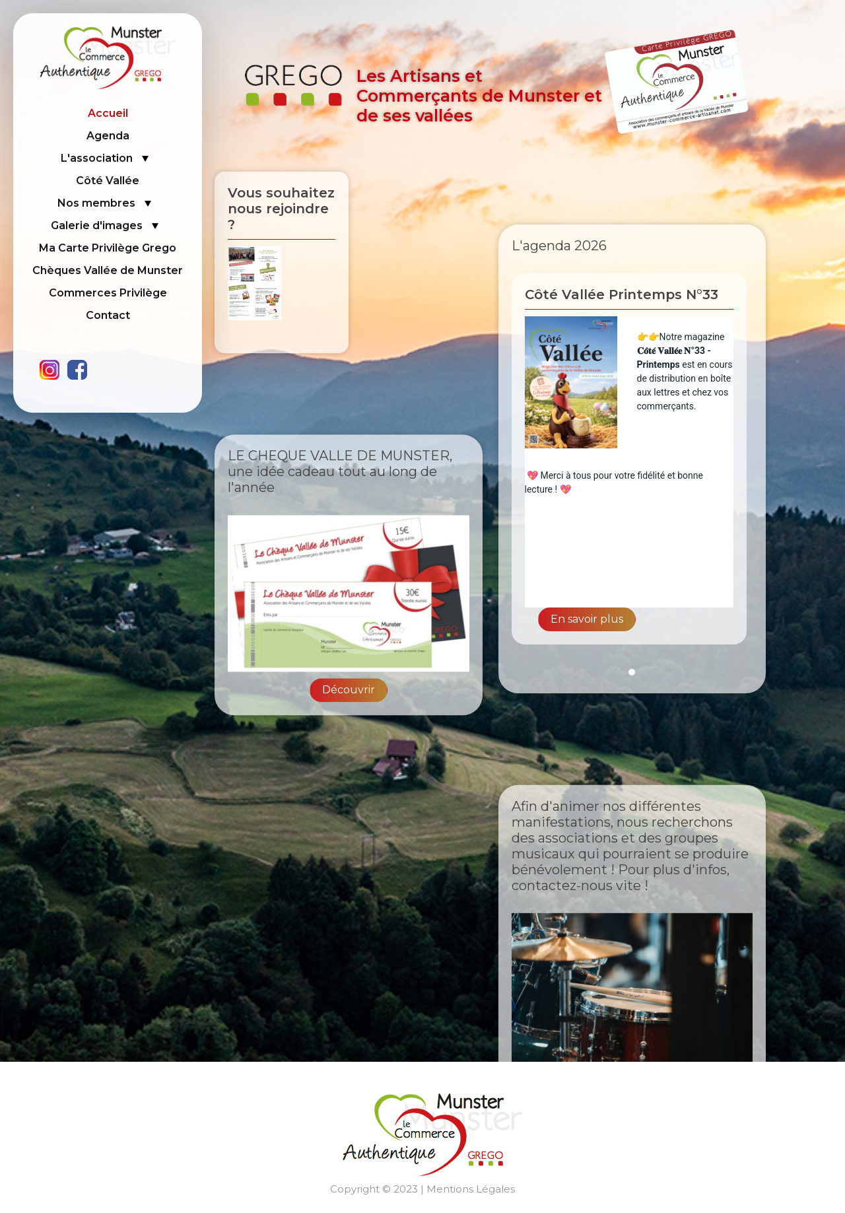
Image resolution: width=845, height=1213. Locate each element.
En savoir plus (587, 619)
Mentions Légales (470, 1189)
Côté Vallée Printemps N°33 (621, 294)
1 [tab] (631, 672)
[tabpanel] (632, 465)
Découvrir (348, 744)
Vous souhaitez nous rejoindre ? (281, 208)
